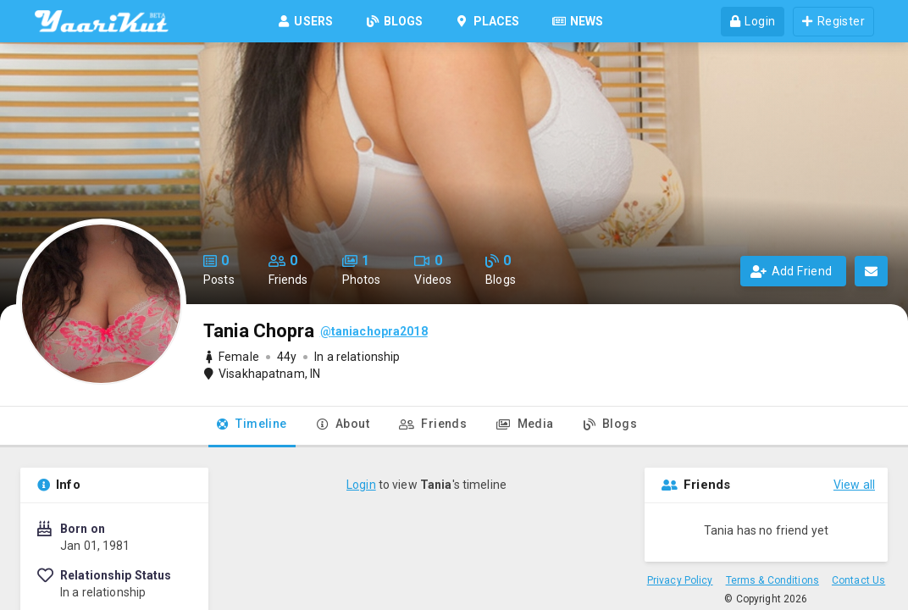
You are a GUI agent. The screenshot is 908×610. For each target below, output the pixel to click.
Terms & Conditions (772, 580)
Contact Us (858, 580)
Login (361, 484)
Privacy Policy (680, 580)
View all (854, 484)
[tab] (252, 427)
